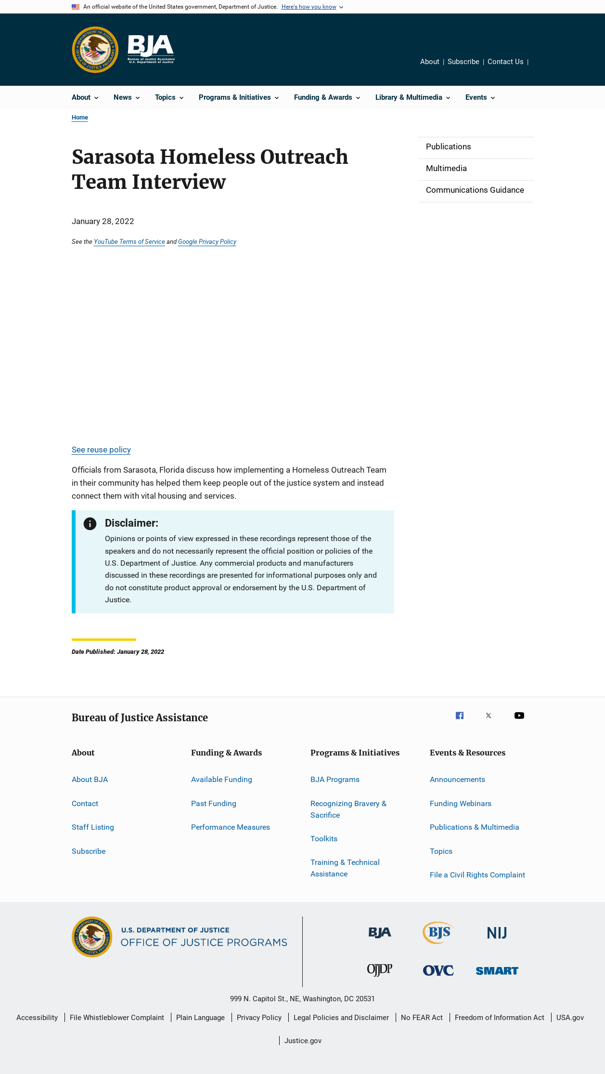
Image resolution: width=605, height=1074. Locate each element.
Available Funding (221, 779)
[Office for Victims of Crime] (438, 977)
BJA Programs (335, 779)
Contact (85, 803)
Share (539, 63)
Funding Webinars (460, 803)
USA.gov (570, 1017)
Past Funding (213, 803)
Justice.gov (303, 1040)
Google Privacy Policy (207, 241)
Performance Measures (230, 827)
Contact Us (506, 61)
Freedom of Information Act (499, 1017)
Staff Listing (93, 827)
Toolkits (323, 838)
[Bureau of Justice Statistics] (438, 946)
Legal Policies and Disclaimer (341, 1017)
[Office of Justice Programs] (95, 49)
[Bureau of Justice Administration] (380, 940)
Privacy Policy (259, 1017)
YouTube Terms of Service (129, 241)
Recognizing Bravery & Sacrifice (348, 809)
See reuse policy (101, 449)
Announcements (457, 779)
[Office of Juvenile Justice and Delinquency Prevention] (379, 978)
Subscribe (463, 61)
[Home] (151, 50)
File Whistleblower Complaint (117, 1017)
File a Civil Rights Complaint (477, 874)
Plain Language (200, 1017)
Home (80, 117)
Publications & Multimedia (474, 827)
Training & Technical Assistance (345, 868)
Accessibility (37, 1017)
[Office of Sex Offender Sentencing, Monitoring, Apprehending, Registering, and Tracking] (497, 976)
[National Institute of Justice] (497, 940)
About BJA (90, 779)
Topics (441, 850)
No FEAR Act (422, 1017)
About (429, 61)
